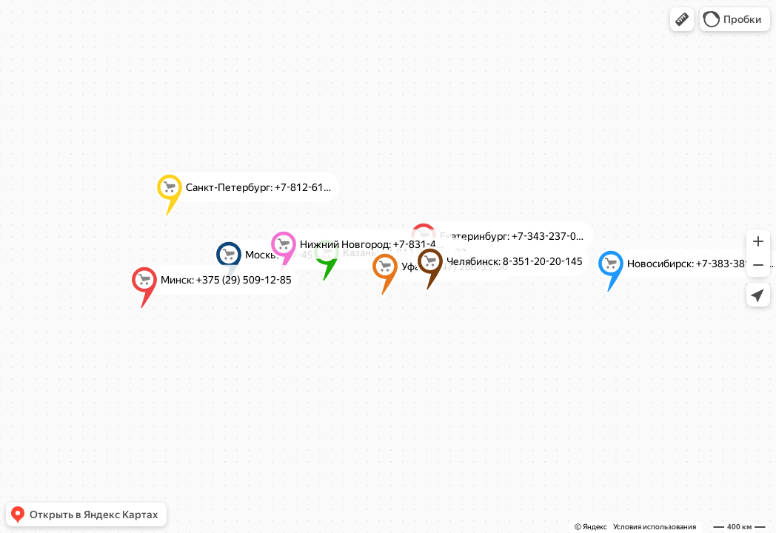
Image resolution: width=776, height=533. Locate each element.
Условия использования (654, 527)
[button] (682, 19)
